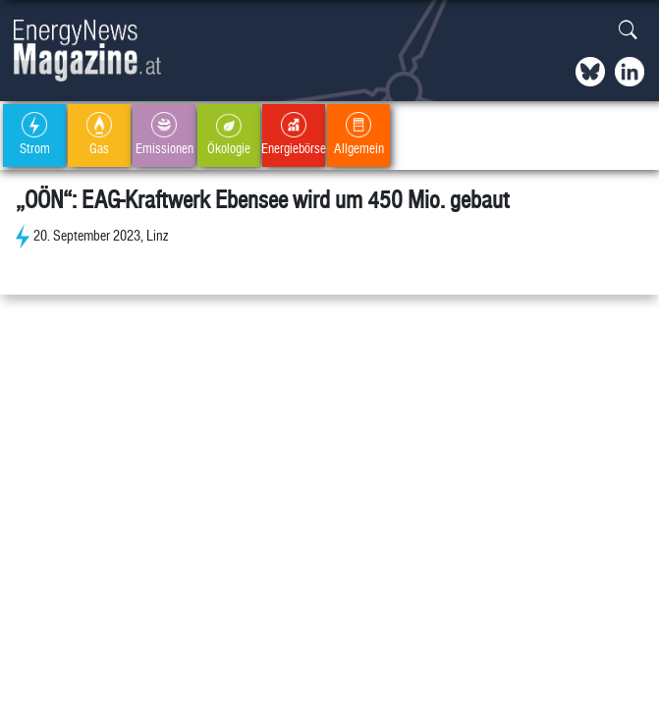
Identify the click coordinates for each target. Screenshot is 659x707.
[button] (628, 31)
